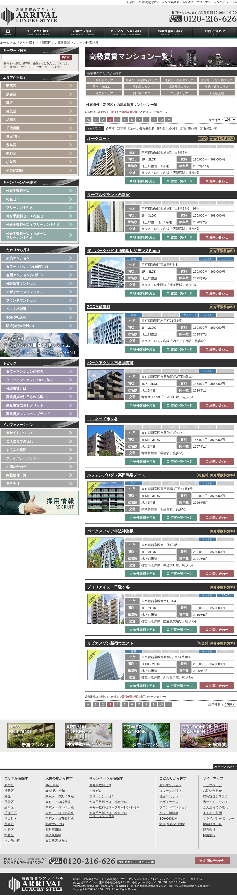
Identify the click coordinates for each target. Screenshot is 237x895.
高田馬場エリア (179, 86)
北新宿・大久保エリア (179, 80)
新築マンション (18, 258)
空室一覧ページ (180, 181)
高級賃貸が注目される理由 (26, 397)
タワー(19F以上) (171, 791)
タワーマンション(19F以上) (27, 267)
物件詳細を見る (142, 181)
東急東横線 (53, 835)
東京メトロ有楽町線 (59, 818)
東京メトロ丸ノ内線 (59, 796)
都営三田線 (53, 829)
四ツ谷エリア (141, 93)
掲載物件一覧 (16, 475)
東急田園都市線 (56, 841)
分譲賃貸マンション (21, 283)
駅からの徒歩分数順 (141, 128)
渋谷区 (11, 94)
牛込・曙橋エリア (216, 86)
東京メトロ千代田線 (59, 807)
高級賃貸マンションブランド (28, 414)
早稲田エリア (141, 86)
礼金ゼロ (13, 199)
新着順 (121, 128)
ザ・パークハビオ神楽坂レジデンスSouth (123, 251)
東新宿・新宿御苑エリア (142, 80)
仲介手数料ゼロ (18, 191)
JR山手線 (52, 785)
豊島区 (11, 145)
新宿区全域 (216, 93)
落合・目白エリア (104, 86)
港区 (9, 103)
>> (168, 120)
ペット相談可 (16, 309)
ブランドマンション (21, 300)
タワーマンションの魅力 (24, 371)
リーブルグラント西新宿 (108, 195)
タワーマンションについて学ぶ (29, 380)
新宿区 (11, 86)
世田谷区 (13, 136)
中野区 (11, 153)
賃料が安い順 (188, 128)
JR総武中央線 (55, 791)
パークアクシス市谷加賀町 (110, 363)
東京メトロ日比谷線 (59, 813)
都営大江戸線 (54, 824)
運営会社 (13, 484)
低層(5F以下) (168, 796)
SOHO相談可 (16, 317)
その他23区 (14, 170)
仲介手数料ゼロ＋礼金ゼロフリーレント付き (26, 236)
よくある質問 (16, 450)
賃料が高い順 (208, 128)
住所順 (110, 128)
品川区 (11, 120)
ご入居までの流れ (19, 441)
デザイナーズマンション (24, 292)
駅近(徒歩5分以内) (20, 326)
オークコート (98, 139)
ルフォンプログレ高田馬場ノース (116, 475)
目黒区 (11, 111)
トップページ (212, 785)
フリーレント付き (19, 208)
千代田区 (13, 128)
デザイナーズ (168, 802)
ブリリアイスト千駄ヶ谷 (108, 587)
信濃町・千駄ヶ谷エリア (217, 80)
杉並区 (11, 162)
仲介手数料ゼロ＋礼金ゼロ (26, 216)
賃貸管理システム (215, 796)
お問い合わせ (217, 181)
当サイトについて (19, 433)
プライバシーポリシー (23, 458)
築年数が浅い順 (167, 128)
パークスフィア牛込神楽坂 (110, 531)
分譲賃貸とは (16, 388)
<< (88, 120)
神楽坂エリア (104, 93)
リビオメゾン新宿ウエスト (110, 643)
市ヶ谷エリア (179, 93)
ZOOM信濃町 (98, 307)
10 (161, 120)
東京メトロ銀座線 (58, 802)
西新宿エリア (104, 80)
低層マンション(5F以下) (24, 275)
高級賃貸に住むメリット (24, 405)
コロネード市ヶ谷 (102, 419)
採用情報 (209, 835)
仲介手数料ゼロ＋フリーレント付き (33, 224)
